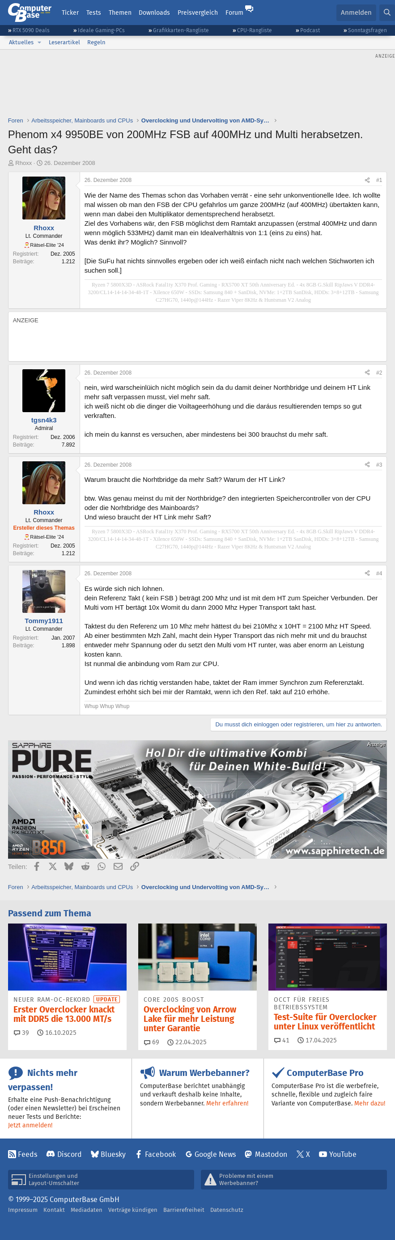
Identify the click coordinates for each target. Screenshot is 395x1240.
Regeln (96, 42)
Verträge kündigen (132, 1210)
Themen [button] (120, 12)
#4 (379, 573)
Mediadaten (86, 1210)
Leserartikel (64, 42)
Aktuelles (21, 42)
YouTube (343, 1154)
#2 (379, 373)
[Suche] (387, 12)
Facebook (160, 1154)
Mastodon (271, 1154)
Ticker (70, 12)
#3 (379, 465)
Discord (69, 1154)
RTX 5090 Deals (31, 30)
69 (151, 1042)
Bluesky (113, 1154)
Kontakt (54, 1210)
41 (281, 1040)
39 (21, 1032)
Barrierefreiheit (183, 1210)
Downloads (154, 12)
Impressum (23, 1210)
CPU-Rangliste (254, 30)
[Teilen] (367, 180)
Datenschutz (226, 1210)
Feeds (27, 1154)
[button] (39, 42)
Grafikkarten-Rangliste (181, 30)
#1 (379, 180)
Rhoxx (23, 163)
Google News (215, 1154)
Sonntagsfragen (367, 30)
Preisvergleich (198, 12)
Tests (93, 12)
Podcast (310, 30)
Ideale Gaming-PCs (101, 30)
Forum (234, 12)
